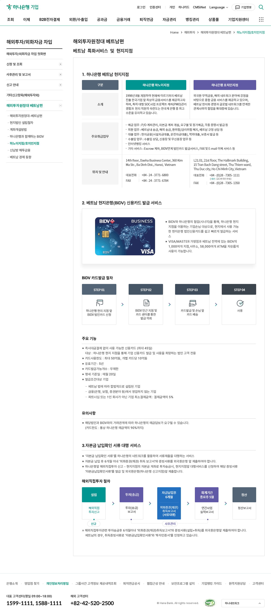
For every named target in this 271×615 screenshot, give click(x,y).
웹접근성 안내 (156, 584)
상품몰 (214, 19)
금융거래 (123, 19)
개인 (172, 7)
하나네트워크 (232, 603)
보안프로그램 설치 (183, 584)
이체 (26, 19)
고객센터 (258, 584)
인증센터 (155, 7)
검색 (261, 7)
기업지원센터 (238, 19)
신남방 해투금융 (20, 150)
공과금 (102, 19)
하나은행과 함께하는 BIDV (27, 136)
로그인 (141, 7)
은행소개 (12, 584)
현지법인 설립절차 (21, 123)
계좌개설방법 (18, 130)
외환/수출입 (78, 19)
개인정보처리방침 (57, 584)
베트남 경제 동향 (20, 157)
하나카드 (184, 7)
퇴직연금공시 (131, 584)
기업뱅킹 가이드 (212, 584)
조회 (10, 19)
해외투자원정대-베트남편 (26, 116)
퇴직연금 (146, 19)
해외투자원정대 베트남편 (34, 106)
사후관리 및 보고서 (34, 75)
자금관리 (169, 19)
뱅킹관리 (192, 19)
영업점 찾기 (32, 584)
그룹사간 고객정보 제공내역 (93, 584)
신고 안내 (34, 85)
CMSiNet (199, 7)
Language (217, 7)
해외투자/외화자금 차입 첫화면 (26, 54)
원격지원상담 (237, 584)
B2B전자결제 (49, 19)
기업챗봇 (246, 7)
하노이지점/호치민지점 (24, 143)
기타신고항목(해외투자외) (22, 95)
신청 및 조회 (34, 64)
